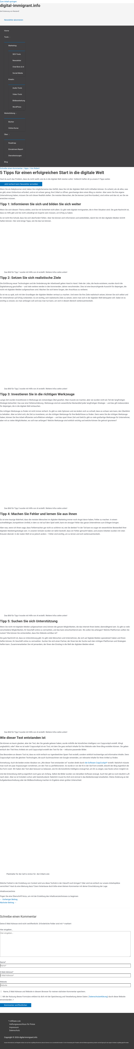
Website (3, 982)
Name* (3, 962)
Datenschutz (14, 1030)
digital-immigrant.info (20, 5)
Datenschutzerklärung (98, 996)
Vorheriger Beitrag (8, 899)
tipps (26, 168)
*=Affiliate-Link (14, 1021)
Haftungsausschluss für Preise (22, 1024)
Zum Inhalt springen (8, 1)
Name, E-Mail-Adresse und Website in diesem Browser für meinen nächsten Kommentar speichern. (44, 991)
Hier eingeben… (6, 929)
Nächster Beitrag (8, 902)
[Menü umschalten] (14, 41)
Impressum (14, 1027)
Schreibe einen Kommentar (11, 168)
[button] (9, 37)
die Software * (96, 763)
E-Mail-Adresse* (6, 972)
